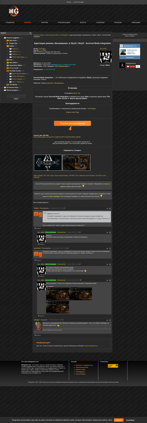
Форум (44, 22)
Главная (10, 22)
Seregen (36, 320)
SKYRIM (71, 175)
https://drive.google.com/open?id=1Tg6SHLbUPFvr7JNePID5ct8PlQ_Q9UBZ (57, 137)
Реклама (136, 22)
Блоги (83, 22)
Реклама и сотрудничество (84, 365)
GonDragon (42, 48)
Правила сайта (80, 369)
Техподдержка (80, 372)
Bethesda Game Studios (87, 175)
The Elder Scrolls (100, 175)
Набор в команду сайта (129, 34)
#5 (80, 232)
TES (44, 175)
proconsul (37, 248)
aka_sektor (103, 48)
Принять (119, 420)
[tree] (16, 64)
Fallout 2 (14, 48)
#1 (62, 320)
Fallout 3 (15, 51)
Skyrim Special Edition (19, 73)
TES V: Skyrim (16, 82)
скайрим (40, 175)
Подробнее (130, 420)
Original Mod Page (72, 112)
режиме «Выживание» (55, 83)
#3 (64, 208)
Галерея (100, 22)
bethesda (36, 177)
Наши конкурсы (130, 36)
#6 (80, 280)
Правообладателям (82, 367)
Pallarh (36, 208)
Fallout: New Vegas (18, 57)
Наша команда (80, 374)
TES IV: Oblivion (17, 79)
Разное (118, 22)
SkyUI (52, 175)
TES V (77, 175)
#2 (67, 248)
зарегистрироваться (91, 346)
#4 (80, 264)
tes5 (48, 175)
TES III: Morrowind (17, 76)
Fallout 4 (15, 54)
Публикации (64, 22)
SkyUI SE (76, 93)
